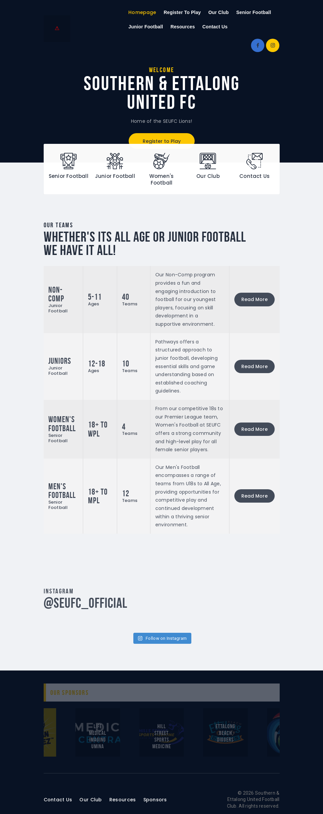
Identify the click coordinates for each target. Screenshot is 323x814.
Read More (254, 299)
